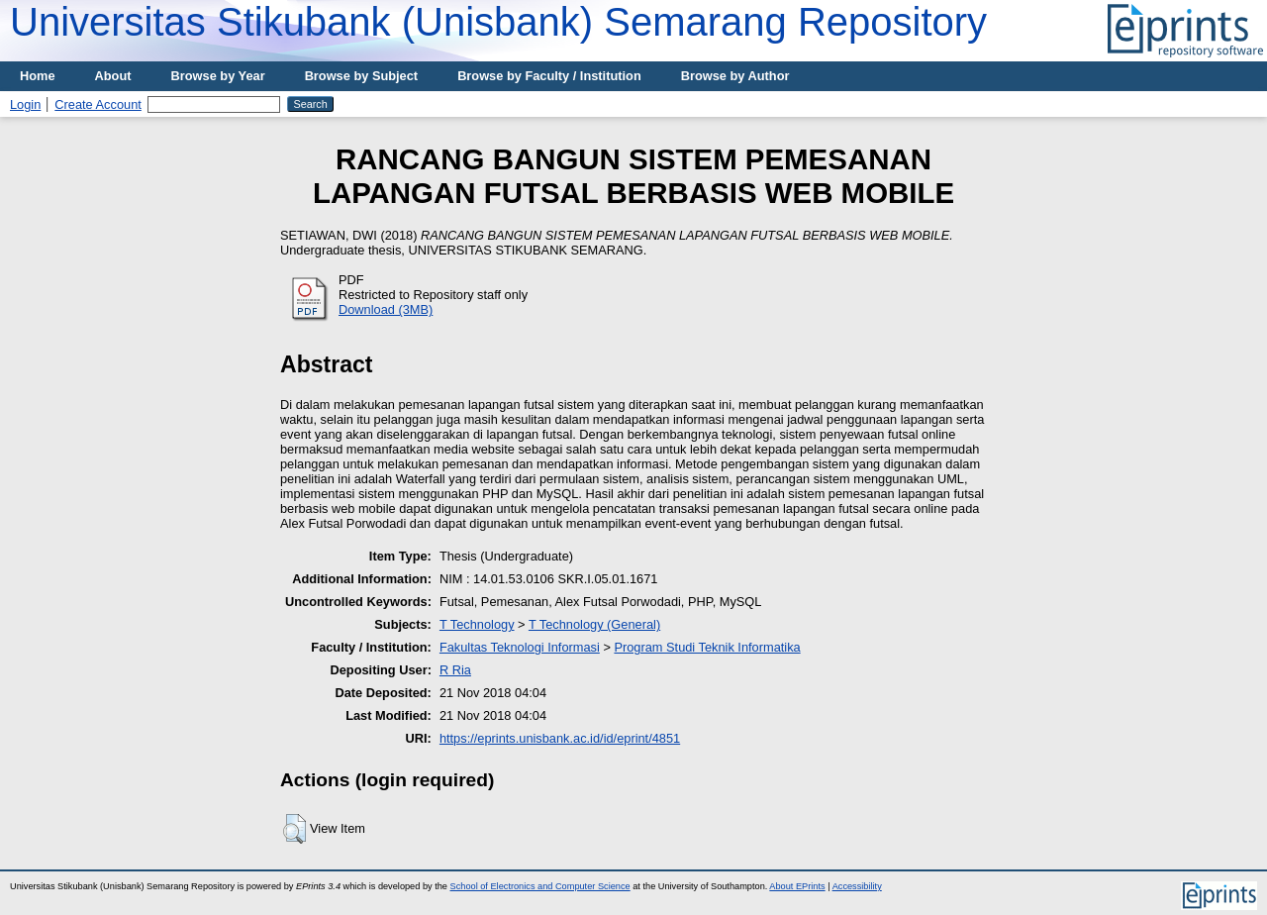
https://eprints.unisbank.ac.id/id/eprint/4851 (559, 738)
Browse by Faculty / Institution (549, 75)
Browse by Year (218, 75)
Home (37, 75)
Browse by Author (735, 75)
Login (25, 104)
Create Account (98, 104)
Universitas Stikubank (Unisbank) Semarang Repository (498, 22)
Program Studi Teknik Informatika (707, 647)
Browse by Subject (362, 75)
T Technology (477, 624)
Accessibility (857, 886)
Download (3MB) (386, 309)
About (113, 75)
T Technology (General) (594, 624)
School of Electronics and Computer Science (540, 886)
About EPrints (797, 886)
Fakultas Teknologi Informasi (519, 647)
